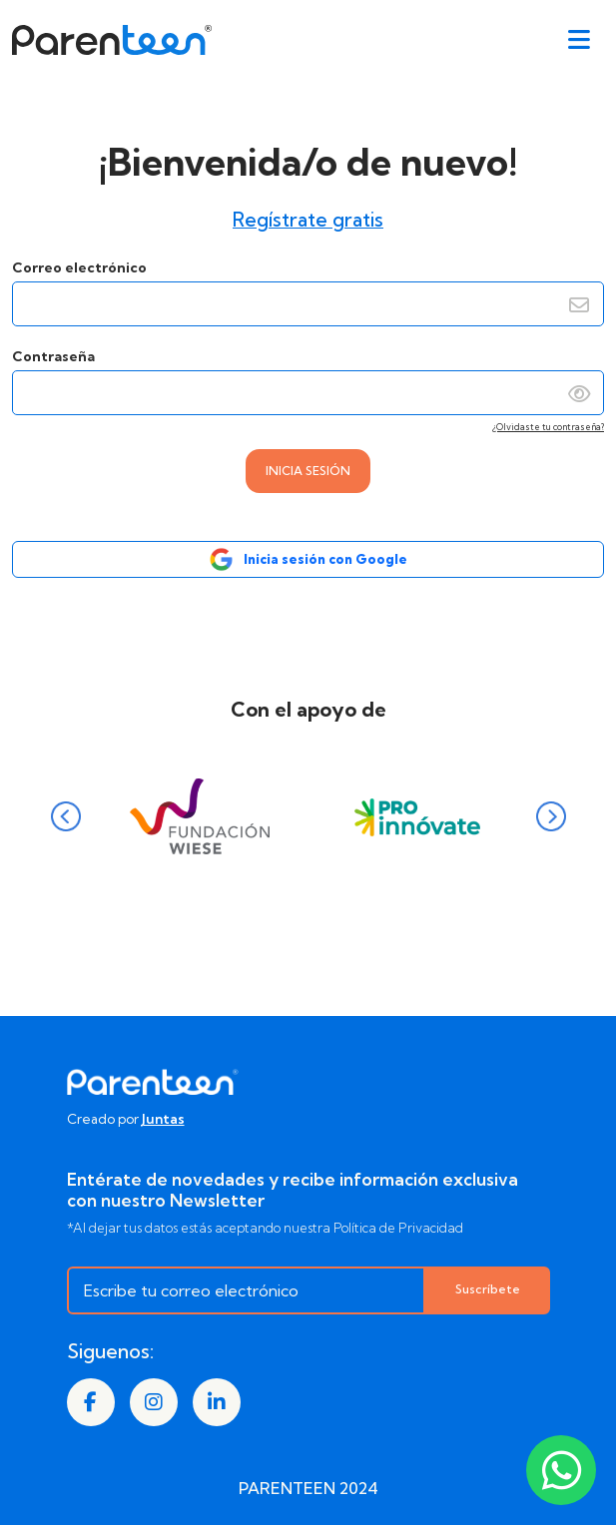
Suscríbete (487, 1288)
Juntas (163, 1119)
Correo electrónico (308, 292)
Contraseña (308, 388)
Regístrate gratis (308, 220)
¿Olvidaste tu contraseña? (548, 426)
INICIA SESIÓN (308, 470)
